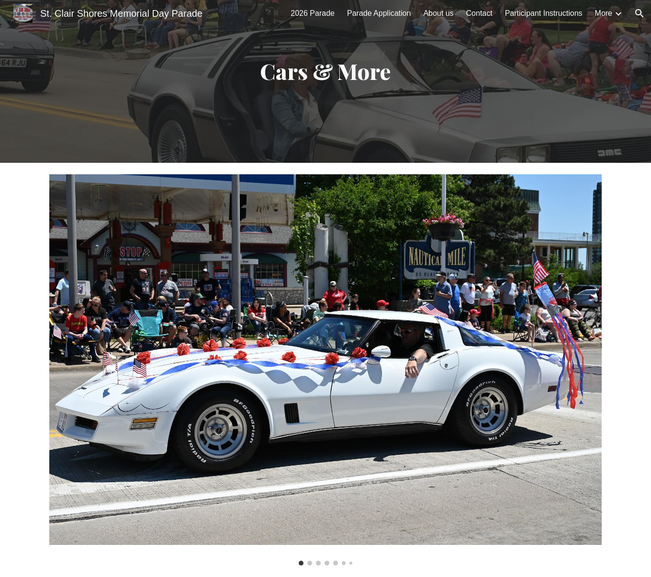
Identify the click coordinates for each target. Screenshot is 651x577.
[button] (639, 13)
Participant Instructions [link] (544, 13)
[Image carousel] (325, 370)
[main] (325, 81)
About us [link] (438, 13)
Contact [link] (479, 13)
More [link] (603, 13)
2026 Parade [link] (313, 13)
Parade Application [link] (379, 13)
